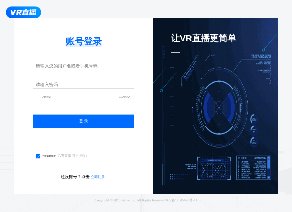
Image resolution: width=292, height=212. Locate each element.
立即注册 (98, 177)
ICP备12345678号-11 (181, 200)
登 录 (83, 121)
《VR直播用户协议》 (72, 156)
